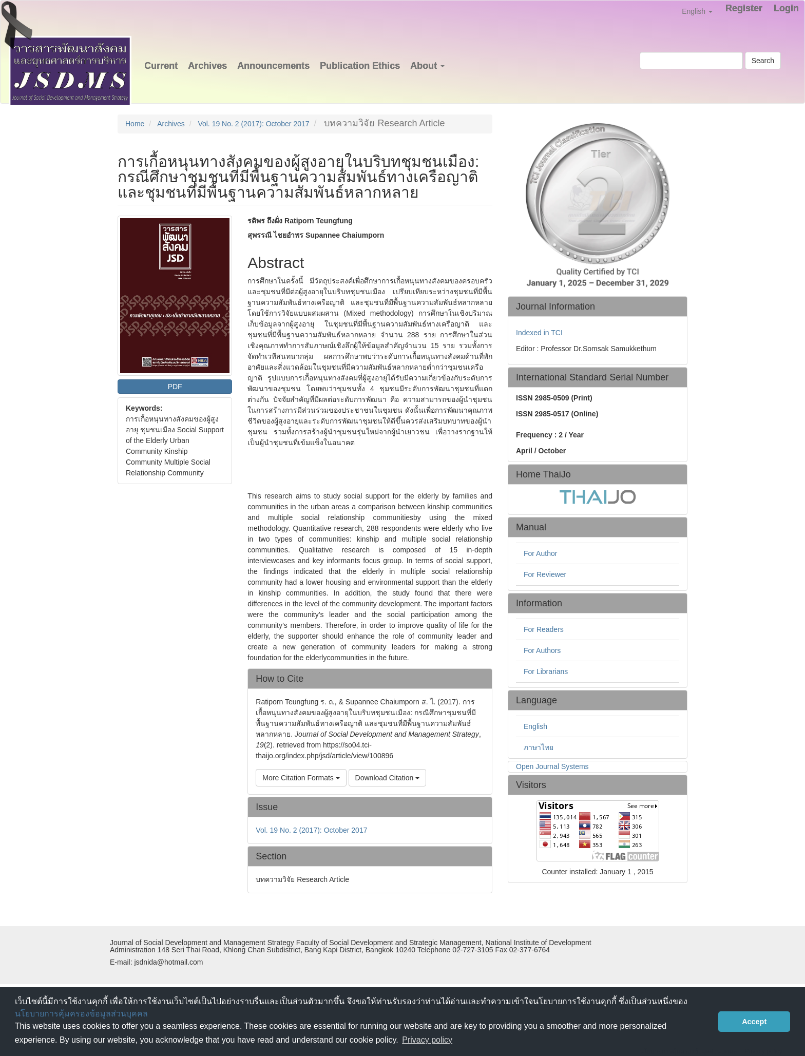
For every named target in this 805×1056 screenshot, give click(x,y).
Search (763, 60)
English (535, 726)
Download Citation (387, 778)
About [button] (427, 66)
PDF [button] (175, 386)
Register (743, 8)
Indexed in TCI (539, 332)
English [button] (697, 11)
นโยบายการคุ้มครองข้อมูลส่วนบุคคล (81, 1013)
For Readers (544, 629)
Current (161, 66)
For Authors (542, 650)
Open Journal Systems (552, 766)
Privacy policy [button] (427, 1039)
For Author (540, 553)
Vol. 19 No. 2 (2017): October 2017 (253, 124)
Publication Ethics (360, 66)
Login (786, 8)
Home (134, 124)
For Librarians (546, 671)
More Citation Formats (300, 778)
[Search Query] (691, 60)
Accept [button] (754, 1021)
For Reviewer (545, 574)
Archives (207, 66)
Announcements (273, 66)
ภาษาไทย (538, 747)
